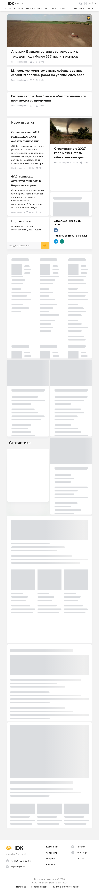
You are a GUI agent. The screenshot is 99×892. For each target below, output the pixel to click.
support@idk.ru (18, 866)
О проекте (51, 853)
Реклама (50, 864)
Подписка (51, 858)
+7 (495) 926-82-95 (21, 861)
